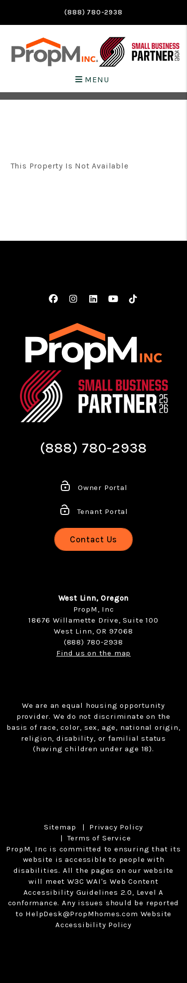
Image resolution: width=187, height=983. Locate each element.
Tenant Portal (93, 511)
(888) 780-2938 (93, 12)
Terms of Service (99, 837)
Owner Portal (93, 487)
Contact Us (94, 539)
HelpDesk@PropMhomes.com (81, 913)
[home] (54, 52)
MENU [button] (92, 79)
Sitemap (60, 826)
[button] (53, 299)
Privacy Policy (116, 826)
